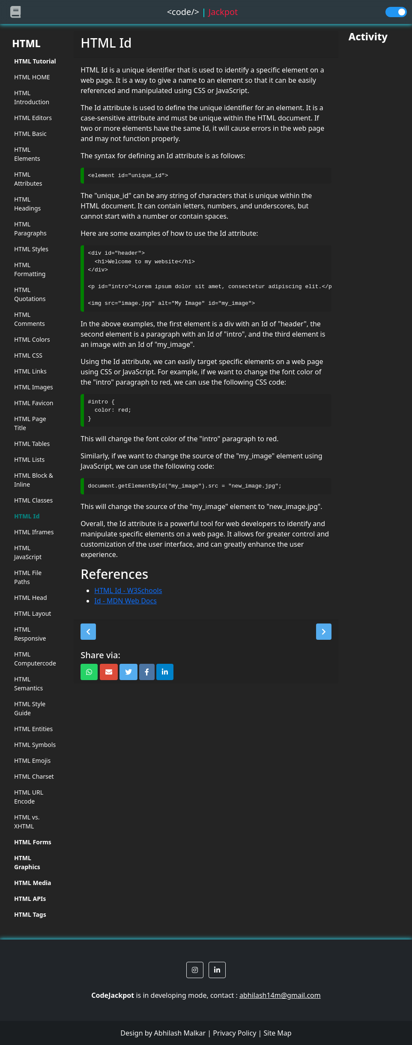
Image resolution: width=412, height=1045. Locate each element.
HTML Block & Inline (33, 479)
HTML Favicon (34, 403)
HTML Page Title (30, 423)
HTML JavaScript (28, 552)
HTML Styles (31, 249)
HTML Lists (29, 459)
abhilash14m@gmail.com (280, 995)
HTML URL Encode (28, 796)
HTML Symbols (35, 745)
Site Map (277, 1033)
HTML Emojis (32, 760)
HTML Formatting (29, 269)
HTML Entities (33, 729)
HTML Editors (33, 118)
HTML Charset (34, 776)
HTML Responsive (30, 633)
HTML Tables (32, 444)
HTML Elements (27, 154)
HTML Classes (33, 500)
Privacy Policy (234, 1033)
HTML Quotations (29, 294)
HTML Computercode (35, 658)
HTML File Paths (28, 577)
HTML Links (30, 371)
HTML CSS (28, 355)
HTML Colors (32, 339)
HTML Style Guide (29, 708)
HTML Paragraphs (30, 228)
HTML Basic (30, 133)
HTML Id (27, 516)
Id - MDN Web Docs (125, 600)
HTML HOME (32, 77)
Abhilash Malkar (180, 1033)
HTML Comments (29, 319)
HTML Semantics (28, 683)
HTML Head (30, 597)
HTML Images (33, 387)
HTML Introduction (31, 97)
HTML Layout (32, 613)
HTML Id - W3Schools (128, 590)
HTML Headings (27, 203)
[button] (88, 631)
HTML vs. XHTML (26, 821)
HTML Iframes (34, 532)
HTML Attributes (28, 178)
